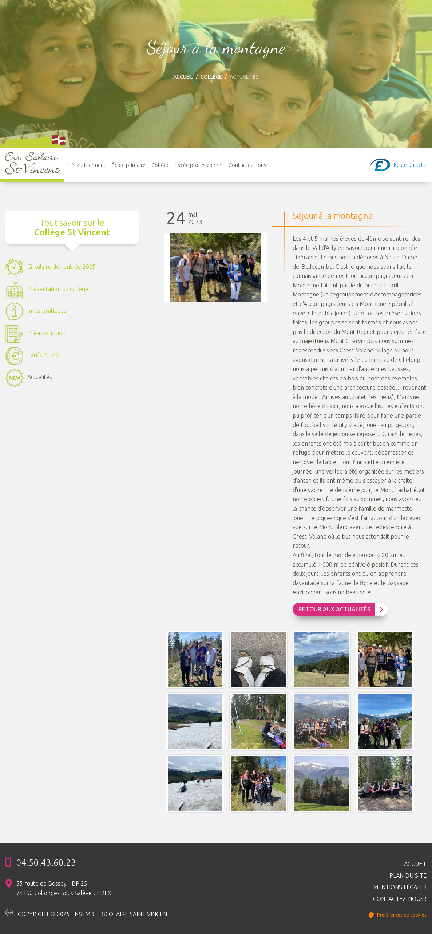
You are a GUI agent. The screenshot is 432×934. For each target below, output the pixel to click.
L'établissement (87, 165)
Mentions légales (400, 887)
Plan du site (408, 875)
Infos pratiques (35, 312)
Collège (211, 77)
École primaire (129, 165)
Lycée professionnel (199, 165)
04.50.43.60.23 (46, 862)
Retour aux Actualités (341, 609)
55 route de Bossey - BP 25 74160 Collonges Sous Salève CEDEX (63, 888)
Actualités (28, 378)
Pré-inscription (35, 334)
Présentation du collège (46, 290)
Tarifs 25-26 (32, 356)
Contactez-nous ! (249, 165)
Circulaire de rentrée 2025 (50, 268)
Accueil (183, 77)
